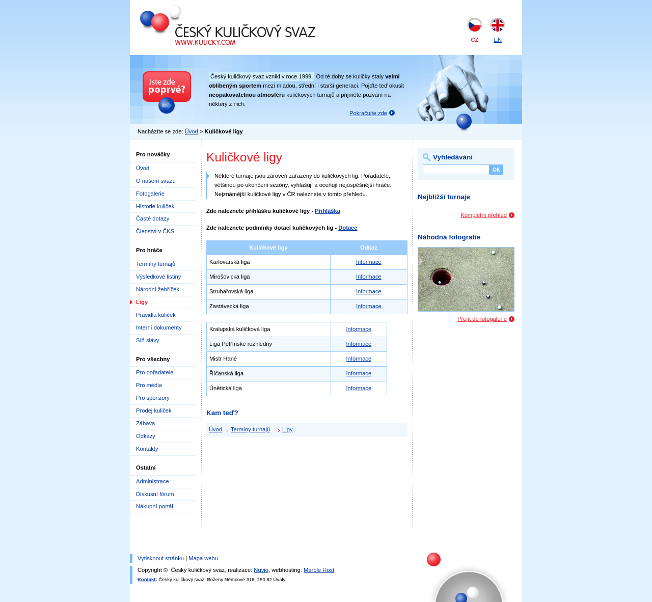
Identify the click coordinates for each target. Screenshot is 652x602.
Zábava (145, 423)
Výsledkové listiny (158, 276)
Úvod (191, 131)
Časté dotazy (152, 218)
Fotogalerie (150, 193)
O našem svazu (156, 181)
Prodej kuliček (154, 410)
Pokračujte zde (368, 113)
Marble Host (319, 570)
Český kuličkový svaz (186, 9)
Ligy (142, 302)
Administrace (152, 481)
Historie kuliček (155, 206)
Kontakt (146, 579)
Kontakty (147, 449)
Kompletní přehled (483, 215)
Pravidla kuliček (156, 315)
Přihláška (327, 211)
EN (498, 40)
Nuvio (261, 570)
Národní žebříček (157, 289)
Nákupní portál (154, 506)
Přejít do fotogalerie (482, 319)
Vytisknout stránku (161, 558)
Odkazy (145, 436)
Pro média (149, 385)
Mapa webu (203, 558)
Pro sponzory (153, 398)
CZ (475, 40)
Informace (369, 262)
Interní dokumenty (159, 327)
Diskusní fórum (155, 494)
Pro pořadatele (154, 372)
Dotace (347, 228)
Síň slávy (147, 340)
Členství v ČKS (155, 231)
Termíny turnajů (155, 264)
